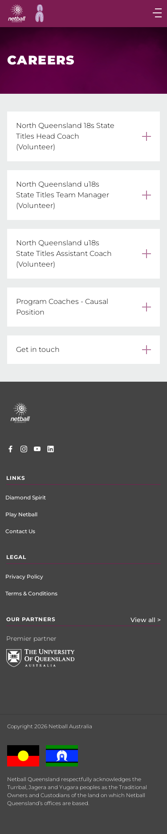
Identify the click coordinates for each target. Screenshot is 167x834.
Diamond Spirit (25, 497)
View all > (145, 620)
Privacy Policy (24, 576)
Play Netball (21, 514)
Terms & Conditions (31, 593)
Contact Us (20, 531)
